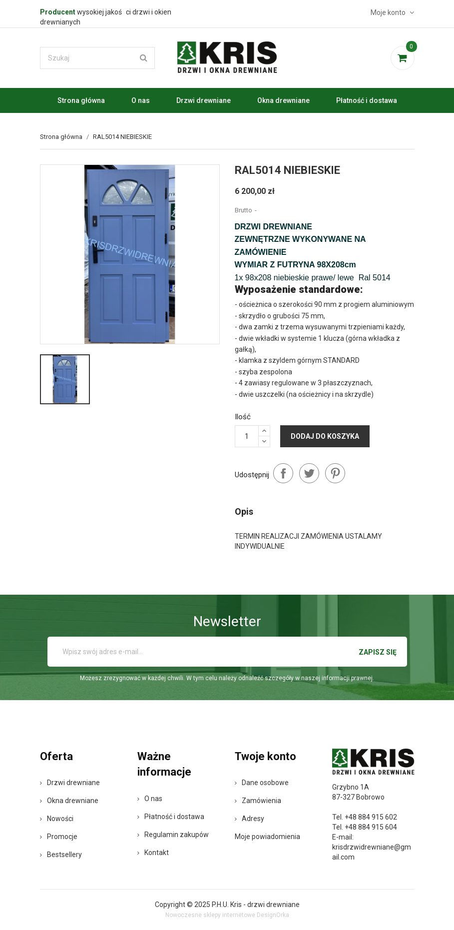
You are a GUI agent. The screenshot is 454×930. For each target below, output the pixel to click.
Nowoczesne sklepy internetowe (210, 915)
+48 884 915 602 (371, 817)
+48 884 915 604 (371, 827)
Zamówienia (258, 801)
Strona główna (81, 100)
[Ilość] (247, 436)
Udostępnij (283, 473)
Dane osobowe (262, 783)
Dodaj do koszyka (325, 436)
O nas (140, 100)
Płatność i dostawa (366, 100)
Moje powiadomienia (267, 837)
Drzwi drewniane (203, 100)
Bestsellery (61, 855)
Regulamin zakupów (173, 835)
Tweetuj (309, 473)
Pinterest (335, 473)
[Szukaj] (97, 58)
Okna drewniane (283, 100)
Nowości (56, 819)
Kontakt (153, 853)
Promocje (58, 837)
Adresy (249, 819)
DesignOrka (273, 915)
